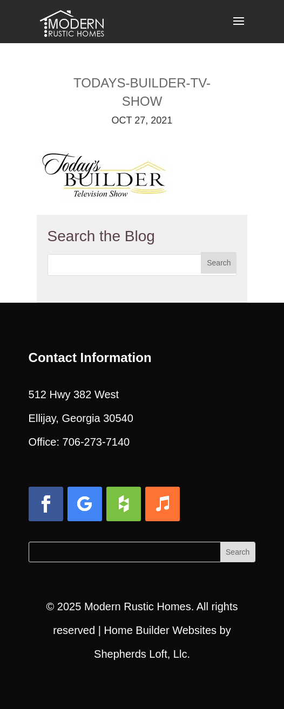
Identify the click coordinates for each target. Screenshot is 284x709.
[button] (238, 28)
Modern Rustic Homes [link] (137, 606)
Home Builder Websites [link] (160, 630)
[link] (71, 20)
